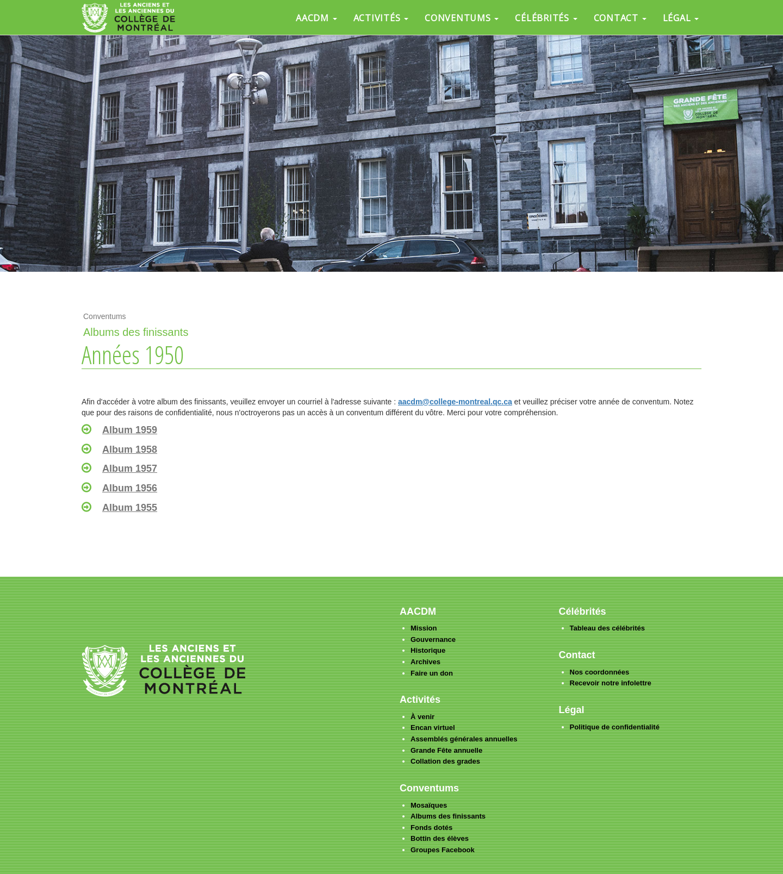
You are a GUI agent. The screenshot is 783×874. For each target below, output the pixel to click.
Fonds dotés (431, 827)
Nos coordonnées (600, 672)
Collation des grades (445, 761)
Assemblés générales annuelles (464, 739)
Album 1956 (129, 488)
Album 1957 (129, 468)
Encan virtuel (433, 727)
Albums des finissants (448, 816)
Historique (428, 650)
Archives (425, 662)
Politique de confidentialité (615, 727)
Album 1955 (129, 507)
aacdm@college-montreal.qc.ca (455, 401)
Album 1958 (129, 449)
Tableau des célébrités (607, 628)
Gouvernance (433, 639)
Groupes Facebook (443, 850)
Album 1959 (129, 429)
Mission (424, 628)
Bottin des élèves (440, 838)
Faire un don (432, 673)
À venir (422, 717)
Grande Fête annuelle (446, 750)
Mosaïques (429, 805)
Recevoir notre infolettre (610, 683)
